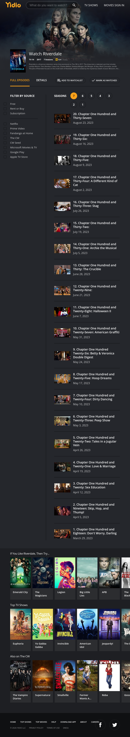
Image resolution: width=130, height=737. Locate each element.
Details (41, 80)
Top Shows (25, 722)
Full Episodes (20, 80)
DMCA (65, 728)
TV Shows (91, 5)
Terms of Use (53, 728)
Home (13, 722)
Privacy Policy (36, 728)
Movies (109, 5)
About (83, 722)
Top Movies (41, 722)
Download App (68, 722)
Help (53, 722)
